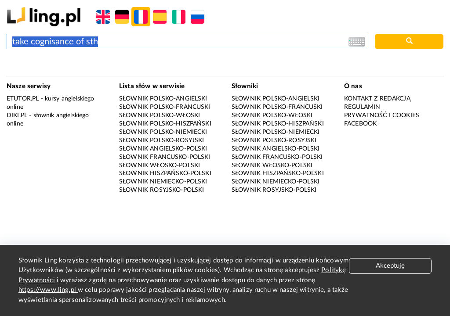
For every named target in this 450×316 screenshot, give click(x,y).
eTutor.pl (23, 99)
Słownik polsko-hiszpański (165, 124)
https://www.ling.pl (48, 290)
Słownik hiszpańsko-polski (165, 173)
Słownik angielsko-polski (163, 149)
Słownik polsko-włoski (159, 115)
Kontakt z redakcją (377, 99)
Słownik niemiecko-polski (163, 182)
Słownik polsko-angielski (163, 99)
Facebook (360, 124)
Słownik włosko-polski (159, 165)
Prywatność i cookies (381, 115)
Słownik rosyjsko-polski (161, 190)
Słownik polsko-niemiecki (163, 132)
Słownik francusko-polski (164, 157)
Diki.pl (17, 115)
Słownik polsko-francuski (164, 107)
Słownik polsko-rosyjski (161, 140)
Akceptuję (390, 265)
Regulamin (362, 107)
